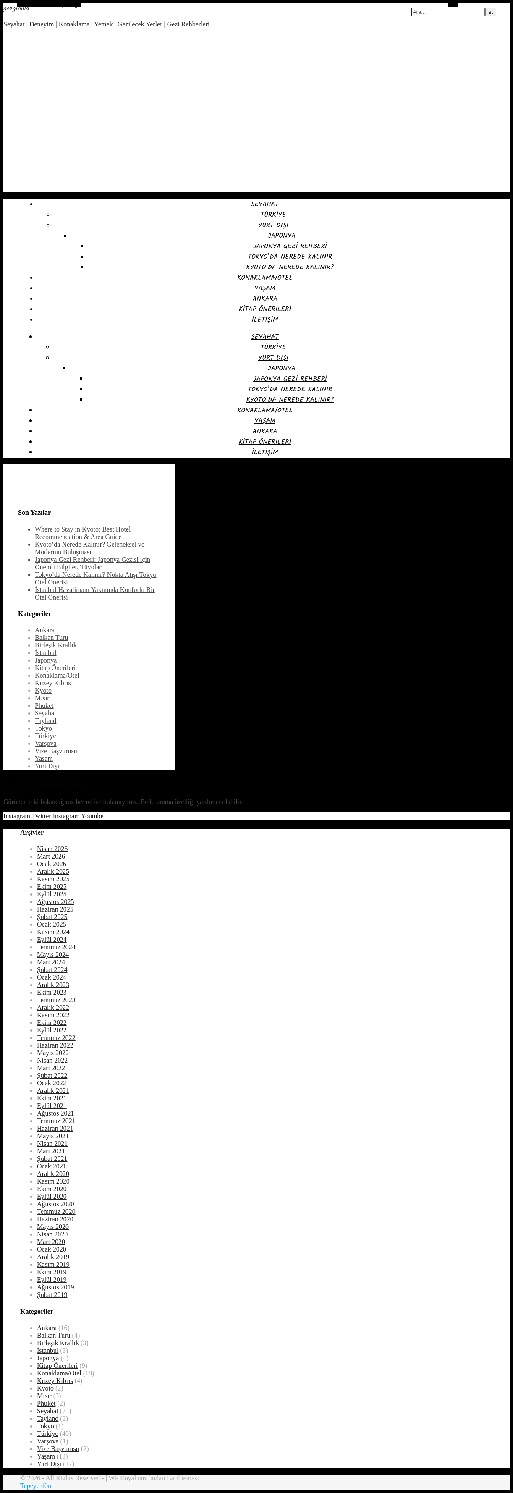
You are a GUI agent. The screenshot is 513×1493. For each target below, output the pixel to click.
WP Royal (122, 1478)
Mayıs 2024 (53, 954)
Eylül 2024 (52, 939)
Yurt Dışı (273, 225)
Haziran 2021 (55, 1128)
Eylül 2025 (52, 894)
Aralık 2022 (53, 1007)
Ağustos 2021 (55, 1113)
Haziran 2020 (55, 1219)
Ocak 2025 (51, 924)
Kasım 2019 (53, 1264)
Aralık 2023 (53, 984)
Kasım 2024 (53, 931)
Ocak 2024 (51, 977)
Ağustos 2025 (55, 901)
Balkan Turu (51, 637)
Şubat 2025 (52, 916)
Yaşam (264, 288)
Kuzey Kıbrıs (53, 682)
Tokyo (43, 728)
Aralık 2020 (53, 1173)
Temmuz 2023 (56, 999)
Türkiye (273, 215)
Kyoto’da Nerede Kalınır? (290, 267)
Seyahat (265, 204)
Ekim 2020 (52, 1188)
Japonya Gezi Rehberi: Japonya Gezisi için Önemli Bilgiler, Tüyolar (92, 563)
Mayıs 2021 (53, 1135)
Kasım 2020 (53, 1181)
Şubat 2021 (52, 1158)
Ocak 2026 (51, 863)
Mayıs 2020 (53, 1226)
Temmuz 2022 (56, 1037)
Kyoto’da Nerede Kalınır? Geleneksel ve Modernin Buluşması (89, 548)
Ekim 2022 (52, 1022)
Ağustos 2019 (55, 1287)
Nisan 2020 (52, 1234)
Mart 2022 (51, 1067)
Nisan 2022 (52, 1060)
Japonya (281, 235)
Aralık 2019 (53, 1256)
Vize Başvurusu (56, 750)
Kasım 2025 (53, 879)
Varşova (46, 743)
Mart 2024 (51, 962)
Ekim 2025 (52, 886)
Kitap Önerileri (265, 309)
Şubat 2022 (52, 1075)
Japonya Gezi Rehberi (290, 246)
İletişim (265, 319)
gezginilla (16, 8)
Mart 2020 (51, 1241)
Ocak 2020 (51, 1249)
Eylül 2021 (52, 1105)
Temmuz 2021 (56, 1120)
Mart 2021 (51, 1151)
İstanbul (46, 652)
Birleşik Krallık (56, 645)
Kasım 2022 (53, 1015)
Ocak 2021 (51, 1166)
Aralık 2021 (53, 1090)
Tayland (45, 720)
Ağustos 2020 (55, 1203)
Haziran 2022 (55, 1045)
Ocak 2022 (51, 1083)
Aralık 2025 (53, 871)
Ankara (265, 298)
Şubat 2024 (52, 969)
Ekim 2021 (52, 1098)
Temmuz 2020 (56, 1211)
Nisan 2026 (52, 848)
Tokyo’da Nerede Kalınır (290, 256)
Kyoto (43, 690)
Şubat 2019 (52, 1294)
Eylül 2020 (52, 1196)
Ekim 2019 (52, 1272)
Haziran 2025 (55, 909)
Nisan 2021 (52, 1143)
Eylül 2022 (52, 1030)
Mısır (42, 698)
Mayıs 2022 (53, 1052)
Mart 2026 (51, 856)
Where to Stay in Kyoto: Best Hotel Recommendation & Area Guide (83, 533)
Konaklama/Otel (265, 277)
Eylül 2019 (52, 1279)
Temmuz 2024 (56, 947)
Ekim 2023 (52, 992)
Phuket (44, 705)
